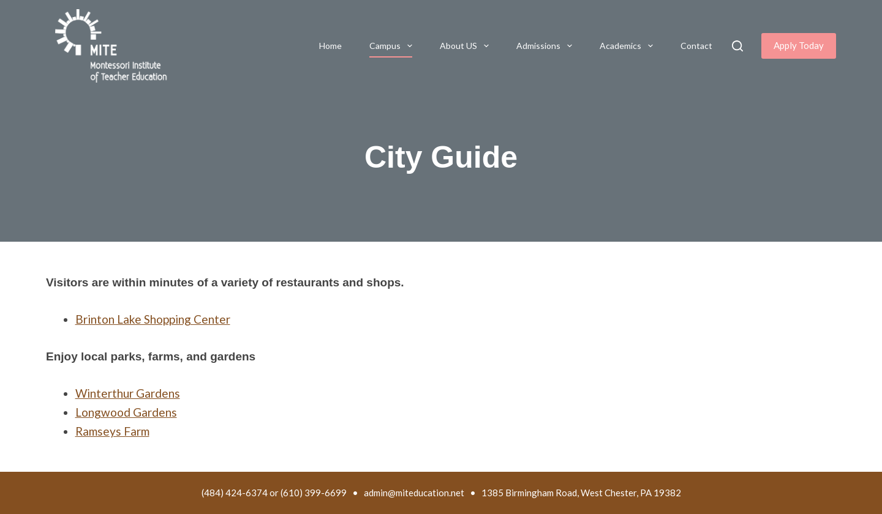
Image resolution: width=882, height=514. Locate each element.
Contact (696, 45)
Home (330, 45)
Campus (393, 46)
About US (467, 46)
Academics (629, 46)
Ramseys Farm (112, 431)
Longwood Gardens (126, 412)
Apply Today (799, 45)
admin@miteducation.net (414, 492)
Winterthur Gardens (127, 393)
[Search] (737, 45)
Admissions (546, 46)
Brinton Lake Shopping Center (152, 319)
